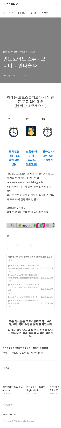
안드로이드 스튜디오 (32, 257)
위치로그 (34, 12)
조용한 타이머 (31, 153)
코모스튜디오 (10, 4)
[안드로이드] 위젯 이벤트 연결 (21, 297)
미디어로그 (22, 12)
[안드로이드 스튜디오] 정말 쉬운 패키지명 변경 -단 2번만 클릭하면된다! (23, 287)
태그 (11, 12)
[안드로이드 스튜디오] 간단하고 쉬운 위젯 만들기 (23, 302)
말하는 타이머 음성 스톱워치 (48, 155)
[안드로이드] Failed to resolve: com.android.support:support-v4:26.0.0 (23, 267)
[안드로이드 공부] (15, 257)
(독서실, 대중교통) (31, 162)
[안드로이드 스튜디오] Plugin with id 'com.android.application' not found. (24, 276)
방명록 (45, 12)
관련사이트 (8, 405)
